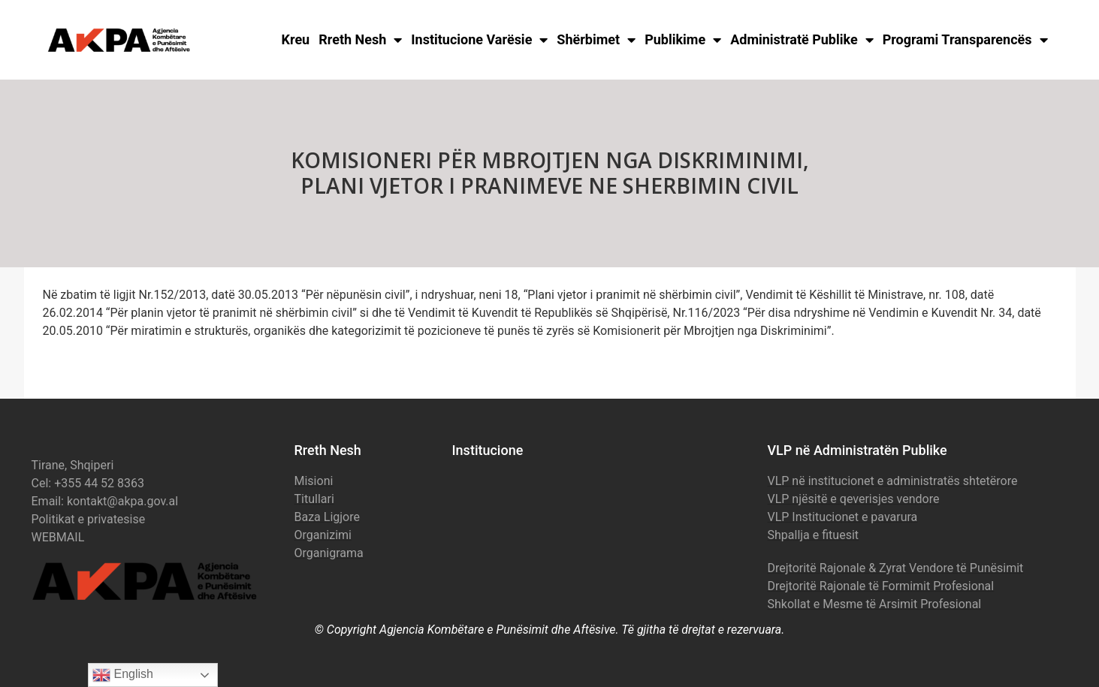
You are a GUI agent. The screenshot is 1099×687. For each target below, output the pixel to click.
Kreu (296, 39)
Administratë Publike (802, 40)
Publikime (683, 40)
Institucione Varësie (479, 40)
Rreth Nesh (360, 40)
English (122, 675)
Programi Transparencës (965, 40)
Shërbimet (596, 40)
